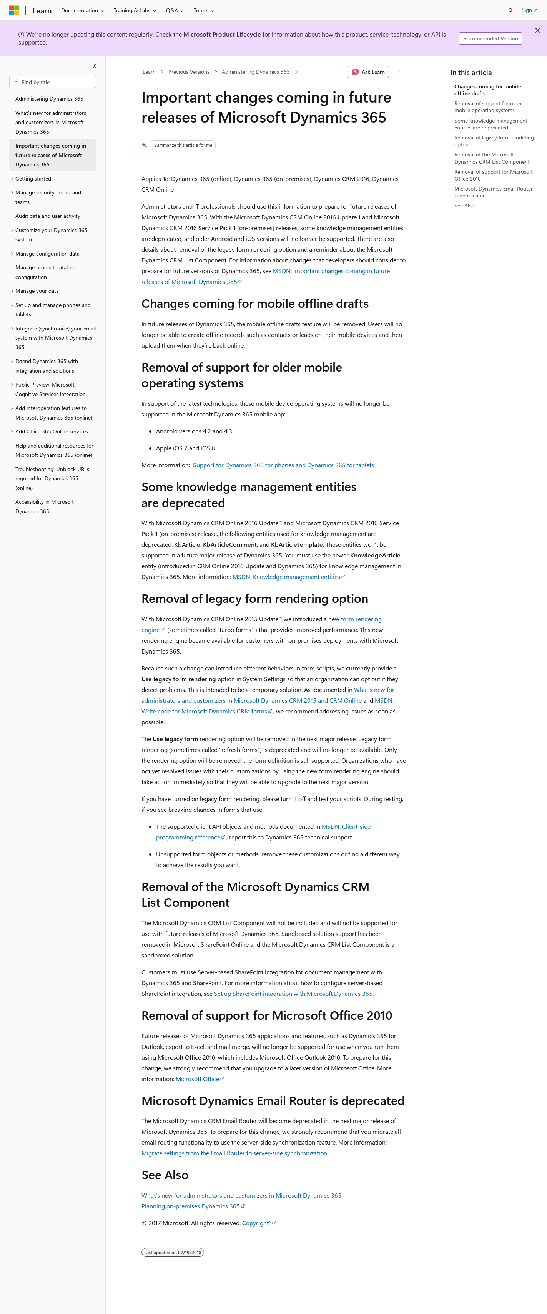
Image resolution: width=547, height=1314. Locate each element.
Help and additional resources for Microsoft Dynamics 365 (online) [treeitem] (54, 450)
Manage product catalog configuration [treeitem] (44, 272)
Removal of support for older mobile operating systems (488, 107)
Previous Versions (188, 71)
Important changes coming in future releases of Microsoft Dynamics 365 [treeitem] (50, 155)
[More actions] (399, 72)
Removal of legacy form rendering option (494, 141)
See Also (464, 205)
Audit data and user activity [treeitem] (47, 215)
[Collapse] (94, 66)
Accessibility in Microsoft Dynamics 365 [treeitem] (44, 506)
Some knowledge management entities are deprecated (490, 124)
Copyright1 (256, 1223)
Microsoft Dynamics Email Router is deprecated (493, 192)
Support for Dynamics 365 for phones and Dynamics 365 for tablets (283, 465)
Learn (149, 71)
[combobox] (52, 82)
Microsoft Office (197, 1079)
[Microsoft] (14, 10)
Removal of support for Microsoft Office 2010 (493, 175)
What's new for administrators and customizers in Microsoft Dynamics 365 (241, 1195)
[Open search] (511, 10)
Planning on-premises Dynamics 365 (190, 1206)
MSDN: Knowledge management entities (286, 576)
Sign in (530, 9)
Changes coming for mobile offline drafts (487, 90)
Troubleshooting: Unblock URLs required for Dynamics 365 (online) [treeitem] (52, 478)
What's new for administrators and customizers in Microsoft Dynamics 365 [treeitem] (50, 122)
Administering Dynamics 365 (256, 71)
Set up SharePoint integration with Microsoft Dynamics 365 (293, 993)
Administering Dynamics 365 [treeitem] (49, 98)
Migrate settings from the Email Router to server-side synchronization (234, 1153)
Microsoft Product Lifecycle (222, 34)
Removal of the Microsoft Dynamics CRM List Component (492, 158)
